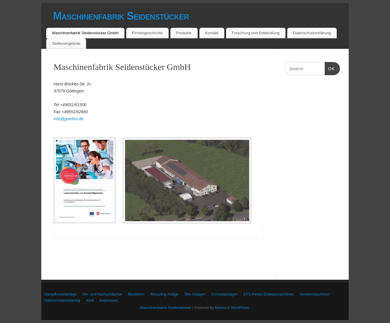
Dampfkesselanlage (60, 294)
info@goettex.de (68, 118)
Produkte (184, 33)
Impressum (109, 300)
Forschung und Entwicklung (256, 33)
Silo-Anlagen (194, 294)
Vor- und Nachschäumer (102, 294)
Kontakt (211, 33)
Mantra (220, 308)
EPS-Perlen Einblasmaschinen (269, 294)
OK (330, 69)
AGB (90, 300)
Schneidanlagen (224, 294)
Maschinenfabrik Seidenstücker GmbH (85, 33)
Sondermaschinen (314, 294)
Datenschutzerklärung (312, 33)
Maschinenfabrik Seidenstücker (121, 16)
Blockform (136, 294)
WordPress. (240, 308)
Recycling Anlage (164, 294)
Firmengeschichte (147, 33)
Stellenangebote (66, 43)
